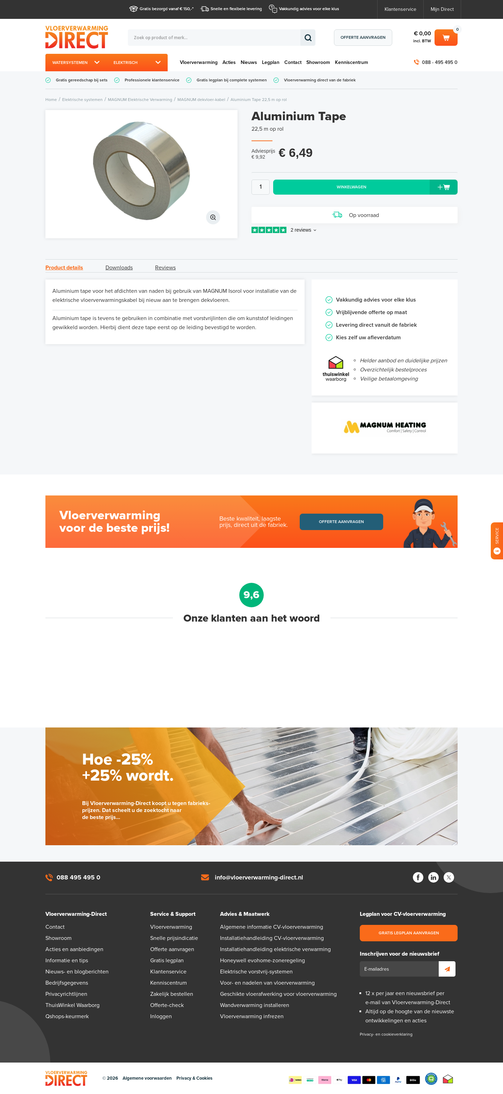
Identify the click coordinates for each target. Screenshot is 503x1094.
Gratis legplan (167, 960)
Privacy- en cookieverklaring (386, 1034)
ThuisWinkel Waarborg (72, 1005)
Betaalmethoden (354, 1079)
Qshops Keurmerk (431, 1079)
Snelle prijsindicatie (174, 938)
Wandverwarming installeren (254, 1005)
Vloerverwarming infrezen (252, 1016)
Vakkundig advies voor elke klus (309, 8)
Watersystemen (70, 62)
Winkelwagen (446, 37)
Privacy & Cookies (194, 1078)
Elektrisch (126, 62)
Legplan (270, 62)
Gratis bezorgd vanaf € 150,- (166, 8)
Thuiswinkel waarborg (448, 1079)
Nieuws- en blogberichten (77, 971)
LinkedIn (433, 877)
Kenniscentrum (351, 62)
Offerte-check (167, 1005)
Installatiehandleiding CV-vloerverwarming (272, 938)
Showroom (318, 62)
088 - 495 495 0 (440, 62)
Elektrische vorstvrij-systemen (256, 971)
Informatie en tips (66, 960)
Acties (229, 62)
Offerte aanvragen (363, 37)
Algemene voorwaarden (147, 1078)
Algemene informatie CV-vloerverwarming (271, 926)
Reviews (165, 267)
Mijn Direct (442, 9)
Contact (292, 62)
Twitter (449, 877)
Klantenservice (400, 9)
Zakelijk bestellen (171, 994)
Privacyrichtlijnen (66, 994)
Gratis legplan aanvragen (409, 932)
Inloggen (161, 1016)
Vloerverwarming (199, 62)
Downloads (119, 267)
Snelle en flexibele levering (236, 8)
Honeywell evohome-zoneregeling (262, 960)
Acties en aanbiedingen (74, 949)
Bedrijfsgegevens (66, 982)
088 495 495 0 (78, 877)
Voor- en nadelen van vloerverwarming (267, 982)
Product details (64, 267)
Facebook (418, 877)
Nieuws (249, 62)
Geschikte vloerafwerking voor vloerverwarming (278, 994)
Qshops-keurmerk (67, 1016)
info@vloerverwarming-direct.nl (259, 877)
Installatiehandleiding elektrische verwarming (275, 949)
